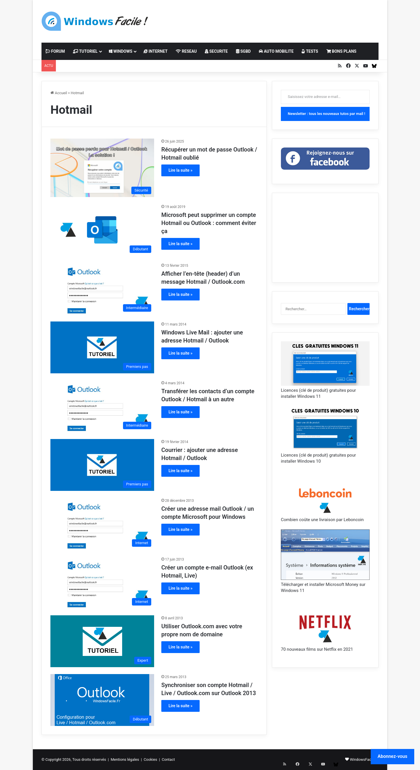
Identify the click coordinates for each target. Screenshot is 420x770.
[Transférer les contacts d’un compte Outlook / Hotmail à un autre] (102, 406)
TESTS (310, 51)
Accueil (58, 93)
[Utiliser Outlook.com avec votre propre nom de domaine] (102, 641)
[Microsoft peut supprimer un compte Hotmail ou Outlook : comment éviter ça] (102, 230)
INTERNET (155, 51)
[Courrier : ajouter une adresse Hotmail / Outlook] (102, 465)
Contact (168, 759)
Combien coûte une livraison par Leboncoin (322, 519)
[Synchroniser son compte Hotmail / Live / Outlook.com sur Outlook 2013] (102, 700)
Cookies (150, 759)
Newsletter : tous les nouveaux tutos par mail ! (326, 113)
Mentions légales (125, 759)
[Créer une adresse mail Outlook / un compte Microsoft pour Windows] (102, 524)
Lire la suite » (180, 170)
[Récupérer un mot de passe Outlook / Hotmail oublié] (102, 168)
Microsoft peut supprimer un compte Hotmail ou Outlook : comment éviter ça (208, 222)
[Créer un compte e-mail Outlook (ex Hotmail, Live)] (102, 582)
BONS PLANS (341, 51)
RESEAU (186, 51)
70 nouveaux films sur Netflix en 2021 (317, 649)
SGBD (243, 51)
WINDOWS (120, 51)
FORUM (55, 51)
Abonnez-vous (392, 756)
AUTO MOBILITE (276, 51)
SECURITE (216, 51)
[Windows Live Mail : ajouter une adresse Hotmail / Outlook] (102, 347)
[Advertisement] (267, 19)
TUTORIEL (85, 51)
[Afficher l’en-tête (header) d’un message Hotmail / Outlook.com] (102, 289)
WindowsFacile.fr (364, 759)
